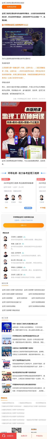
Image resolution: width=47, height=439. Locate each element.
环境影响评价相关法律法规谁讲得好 (24, 384)
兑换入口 (23, 225)
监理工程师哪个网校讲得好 (11, 310)
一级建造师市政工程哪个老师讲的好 (13, 423)
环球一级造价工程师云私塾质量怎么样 (25, 324)
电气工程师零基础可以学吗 (21, 360)
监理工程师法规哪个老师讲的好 (12, 294)
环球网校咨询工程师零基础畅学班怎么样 (25, 336)
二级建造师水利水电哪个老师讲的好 (13, 416)
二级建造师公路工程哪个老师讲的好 (13, 420)
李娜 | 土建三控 (16, 244)
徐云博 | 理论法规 (16, 260)
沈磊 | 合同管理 (16, 253)
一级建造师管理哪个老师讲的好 (35, 420)
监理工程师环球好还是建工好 (11, 302)
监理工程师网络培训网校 (37, 306)
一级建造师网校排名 (7, 403)
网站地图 (34, 432)
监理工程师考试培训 (38, 298)
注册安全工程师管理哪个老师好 (22, 348)
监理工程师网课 (7, 298)
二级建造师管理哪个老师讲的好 (11, 406)
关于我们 (34, 429)
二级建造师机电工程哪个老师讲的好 (13, 413)
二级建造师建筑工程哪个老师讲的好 (13, 410)
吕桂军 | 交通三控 (16, 274)
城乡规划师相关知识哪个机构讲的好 (24, 372)
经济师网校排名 (41, 403)
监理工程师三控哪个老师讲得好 (12, 290)
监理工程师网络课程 (38, 302)
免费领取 (28, 208)
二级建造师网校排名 (25, 403)
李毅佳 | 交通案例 (16, 267)
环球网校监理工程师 (24, 99)
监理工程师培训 (22, 298)
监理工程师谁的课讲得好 (37, 294)
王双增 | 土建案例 (16, 237)
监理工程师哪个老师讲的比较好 (34, 290)
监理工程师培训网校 (8, 306)
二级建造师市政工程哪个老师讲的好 (34, 406)
